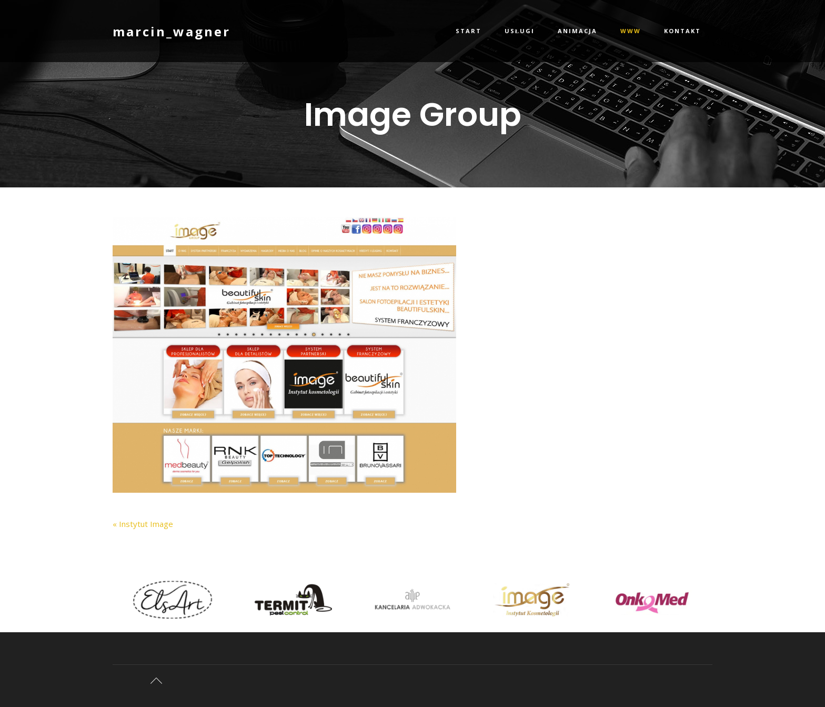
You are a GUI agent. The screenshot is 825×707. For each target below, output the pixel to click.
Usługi (520, 31)
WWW (630, 31)
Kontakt (682, 31)
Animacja (577, 31)
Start (468, 31)
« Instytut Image (143, 524)
